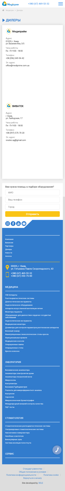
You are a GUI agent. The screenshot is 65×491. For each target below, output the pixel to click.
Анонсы (8, 256)
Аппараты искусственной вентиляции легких (24, 308)
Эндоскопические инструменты (18, 321)
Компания (9, 239)
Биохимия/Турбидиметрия (16, 387)
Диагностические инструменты (18, 302)
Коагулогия (9, 394)
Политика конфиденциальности (21, 475)
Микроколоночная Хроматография (19, 400)
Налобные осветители (14, 436)
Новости (8, 253)
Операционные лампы (14, 344)
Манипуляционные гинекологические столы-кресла (27, 334)
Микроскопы (10, 380)
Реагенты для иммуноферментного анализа (23, 390)
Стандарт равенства (32, 469)
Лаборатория (13, 362)
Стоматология (14, 418)
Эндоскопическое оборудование (19, 305)
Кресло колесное (12, 351)
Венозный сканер (12, 331)
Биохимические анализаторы (17, 370)
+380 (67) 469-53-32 (38, 3)
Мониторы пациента (13, 312)
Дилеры (8, 249)
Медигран (10, 10)
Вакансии (9, 243)
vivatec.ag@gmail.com (16, 140)
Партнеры (9, 246)
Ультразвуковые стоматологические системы (24, 429)
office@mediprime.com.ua (17, 65)
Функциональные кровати (16, 338)
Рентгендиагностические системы (19, 298)
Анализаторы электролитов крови (19, 373)
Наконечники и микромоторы (17, 433)
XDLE (40, 483)
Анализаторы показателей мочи (18, 377)
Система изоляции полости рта (18, 443)
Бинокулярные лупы (13, 440)
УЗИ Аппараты (11, 295)
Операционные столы (14, 348)
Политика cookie (51, 475)
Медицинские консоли (14, 341)
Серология (9, 397)
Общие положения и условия (32, 472)
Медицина (11, 287)
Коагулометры (11, 384)
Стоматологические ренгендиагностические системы (27, 426)
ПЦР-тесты (9, 407)
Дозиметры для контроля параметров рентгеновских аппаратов (32, 328)
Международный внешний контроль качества (24, 404)
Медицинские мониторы (15, 324)
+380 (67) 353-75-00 (21, 276)
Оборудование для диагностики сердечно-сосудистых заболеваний (28, 316)
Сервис (9, 453)
